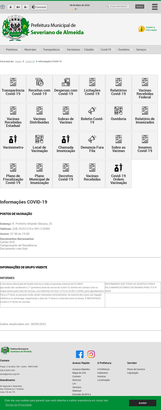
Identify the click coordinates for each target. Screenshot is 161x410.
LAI (74, 383)
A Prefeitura (103, 369)
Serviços (76, 387)
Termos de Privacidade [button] (18, 404)
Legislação (132, 372)
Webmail (76, 390)
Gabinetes (102, 372)
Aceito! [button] (143, 403)
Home (19, 61)
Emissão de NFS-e (81, 394)
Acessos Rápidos (81, 369)
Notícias (76, 379)
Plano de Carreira (136, 369)
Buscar (140, 6)
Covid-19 (31, 61)
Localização (103, 379)
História (101, 376)
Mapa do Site (79, 372)
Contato (76, 376)
